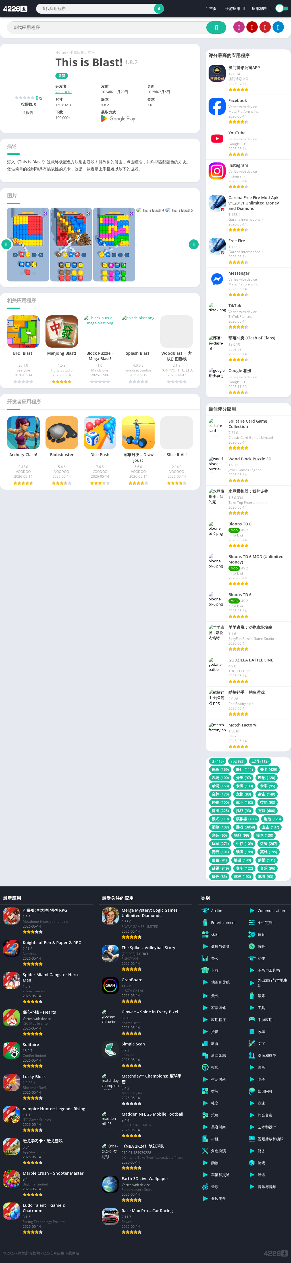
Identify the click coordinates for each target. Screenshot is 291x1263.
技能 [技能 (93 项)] (267, 802)
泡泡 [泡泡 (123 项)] (272, 818)
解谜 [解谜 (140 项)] (242, 860)
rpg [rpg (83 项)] (237, 761)
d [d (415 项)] (218, 761)
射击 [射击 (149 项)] (266, 794)
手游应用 (232, 8)
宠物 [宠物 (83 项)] (243, 794)
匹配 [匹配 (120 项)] (266, 777)
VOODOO (63, 91)
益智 (91, 52)
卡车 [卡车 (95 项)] (267, 785)
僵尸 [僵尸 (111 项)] (244, 769)
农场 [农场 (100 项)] (220, 777)
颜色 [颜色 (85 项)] (219, 876)
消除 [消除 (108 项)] (220, 827)
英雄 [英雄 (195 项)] (268, 851)
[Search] (100, 9)
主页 (211, 8)
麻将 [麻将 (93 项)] (265, 876)
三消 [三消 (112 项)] (260, 761)
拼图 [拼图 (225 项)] (220, 810)
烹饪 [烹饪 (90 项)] (219, 835)
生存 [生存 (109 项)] (244, 843)
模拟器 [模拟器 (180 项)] (246, 818)
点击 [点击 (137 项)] (270, 827)
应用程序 (259, 8)
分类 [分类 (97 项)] (243, 777)
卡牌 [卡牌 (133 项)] (244, 785)
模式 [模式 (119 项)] (220, 818)
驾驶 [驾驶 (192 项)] (242, 876)
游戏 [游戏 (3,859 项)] (245, 827)
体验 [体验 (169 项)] (220, 769)
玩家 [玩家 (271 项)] (220, 843)
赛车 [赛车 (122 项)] (244, 868)
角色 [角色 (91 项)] (219, 860)
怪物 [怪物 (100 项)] (220, 802)
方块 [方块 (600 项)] (266, 810)
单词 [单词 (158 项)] (220, 785)
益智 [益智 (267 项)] (268, 843)
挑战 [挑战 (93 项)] (243, 810)
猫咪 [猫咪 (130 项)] (264, 835)
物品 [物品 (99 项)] (241, 835)
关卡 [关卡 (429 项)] (268, 769)
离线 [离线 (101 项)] (220, 851)
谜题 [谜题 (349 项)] (220, 868)
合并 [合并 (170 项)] (220, 794)
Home (60, 52)
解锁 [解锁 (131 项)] (266, 860)
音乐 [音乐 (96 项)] (267, 868)
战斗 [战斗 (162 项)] (244, 802)
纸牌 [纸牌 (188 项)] (244, 851)
